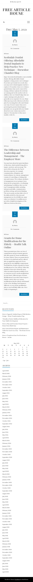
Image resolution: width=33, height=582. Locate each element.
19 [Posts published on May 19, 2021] (10, 353)
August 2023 (6, 460)
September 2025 (7, 390)
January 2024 (6, 446)
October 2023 (6, 454)
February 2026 (6, 376)
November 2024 (7, 418)
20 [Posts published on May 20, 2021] (15, 353)
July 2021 (5, 530)
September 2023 (7, 457)
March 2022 (6, 507)
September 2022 (7, 491)
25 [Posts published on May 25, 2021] (7, 355)
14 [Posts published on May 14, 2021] (19, 351)
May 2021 (5, 535)
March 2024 (6, 440)
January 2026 (6, 379)
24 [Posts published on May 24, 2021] (3, 355)
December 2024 (7, 415)
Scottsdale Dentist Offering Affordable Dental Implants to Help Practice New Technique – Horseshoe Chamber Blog (16, 65)
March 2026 (6, 373)
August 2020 (6, 560)
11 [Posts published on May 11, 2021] (6, 351)
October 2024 (6, 421)
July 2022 (5, 496)
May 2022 (5, 502)
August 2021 (5, 527)
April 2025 (5, 404)
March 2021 (5, 541)
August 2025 (6, 393)
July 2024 (5, 429)
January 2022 (6, 513)
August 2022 (6, 493)
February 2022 (6, 510)
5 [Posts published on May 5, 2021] (10, 349)
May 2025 (5, 401)
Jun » (7, 360)
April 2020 (5, 572)
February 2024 (6, 443)
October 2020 (6, 555)
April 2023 (5, 471)
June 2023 (5, 465)
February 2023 (6, 477)
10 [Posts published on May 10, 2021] (3, 351)
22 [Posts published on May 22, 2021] (23, 353)
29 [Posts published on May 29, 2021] (23, 355)
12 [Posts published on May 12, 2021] (10, 351)
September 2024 (7, 424)
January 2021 (6, 546)
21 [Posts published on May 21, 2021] (19, 353)
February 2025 (6, 410)
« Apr (3, 360)
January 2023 (6, 479)
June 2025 (5, 398)
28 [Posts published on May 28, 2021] (19, 355)
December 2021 (6, 516)
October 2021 (6, 521)
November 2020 (7, 552)
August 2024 (6, 426)
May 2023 (5, 468)
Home (7, 53)
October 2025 (6, 387)
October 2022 (6, 488)
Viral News (17, 579)
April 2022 (5, 505)
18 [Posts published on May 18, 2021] (7, 353)
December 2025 (7, 382)
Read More (24, 119)
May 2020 (5, 569)
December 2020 (7, 549)
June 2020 (5, 566)
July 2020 (5, 563)
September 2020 (7, 558)
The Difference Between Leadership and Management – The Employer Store (16, 154)
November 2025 (7, 384)
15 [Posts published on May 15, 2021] (22, 351)
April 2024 (5, 438)
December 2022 (7, 482)
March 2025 (5, 407)
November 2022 (7, 485)
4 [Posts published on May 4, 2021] (6, 349)
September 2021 (7, 524)
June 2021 (5, 532)
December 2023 (7, 449)
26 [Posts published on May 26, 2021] (11, 355)
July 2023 (5, 463)
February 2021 (6, 544)
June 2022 (5, 499)
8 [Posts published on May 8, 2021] (22, 349)
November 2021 (7, 519)
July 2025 (5, 396)
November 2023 (7, 451)
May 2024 (5, 435)
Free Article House (16, 11)
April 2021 (5, 538)
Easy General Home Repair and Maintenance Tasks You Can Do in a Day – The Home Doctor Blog (16, 330)
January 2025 (6, 412)
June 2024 (5, 432)
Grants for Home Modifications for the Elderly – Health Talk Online (15, 242)
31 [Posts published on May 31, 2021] (3, 357)
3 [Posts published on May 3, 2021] (2, 349)
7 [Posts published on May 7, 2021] (18, 349)
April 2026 (5, 370)
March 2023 (6, 474)
